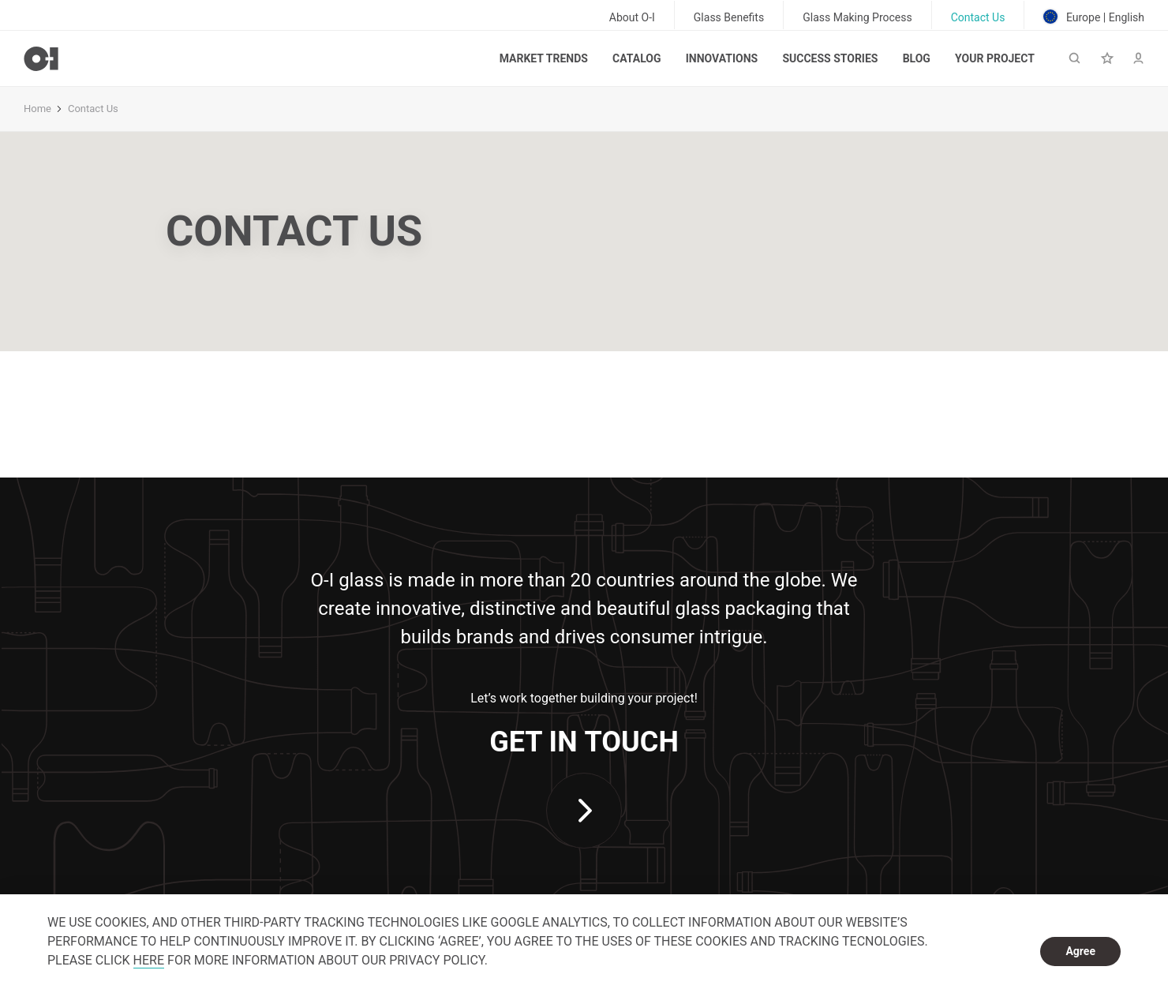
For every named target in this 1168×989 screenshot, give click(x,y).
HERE (148, 960)
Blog (916, 58)
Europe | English (1093, 16)
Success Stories (830, 58)
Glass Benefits (729, 17)
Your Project (995, 58)
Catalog (636, 58)
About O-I (632, 17)
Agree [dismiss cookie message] (1080, 951)
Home (37, 108)
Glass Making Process (857, 17)
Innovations (722, 58)
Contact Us (978, 17)
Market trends (544, 58)
